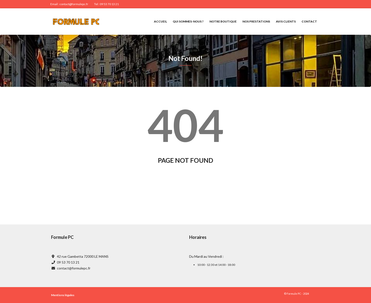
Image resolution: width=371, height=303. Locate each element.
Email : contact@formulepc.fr (69, 4)
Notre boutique (223, 21)
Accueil (160, 21)
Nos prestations (256, 21)
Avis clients (286, 21)
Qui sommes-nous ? (188, 21)
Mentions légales (62, 295)
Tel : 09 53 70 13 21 (106, 4)
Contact (309, 21)
